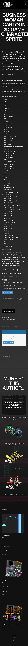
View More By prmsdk (8, 311)
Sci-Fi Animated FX (6, 535)
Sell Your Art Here (6, 546)
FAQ (3, 594)
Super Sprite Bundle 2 (7, 580)
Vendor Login (5, 550)
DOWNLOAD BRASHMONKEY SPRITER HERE (11, 276)
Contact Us (4, 591)
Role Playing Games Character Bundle (10, 624)
